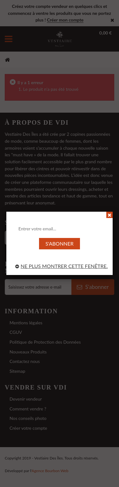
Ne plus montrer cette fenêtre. (61, 266)
